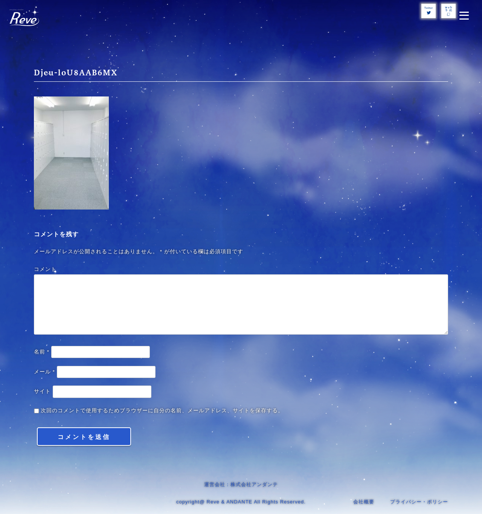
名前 (41, 352)
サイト (42, 391)
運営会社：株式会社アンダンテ (241, 484)
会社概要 (363, 502)
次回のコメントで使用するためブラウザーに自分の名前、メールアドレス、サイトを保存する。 (162, 410)
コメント (45, 269)
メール (44, 372)
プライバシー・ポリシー (419, 502)
